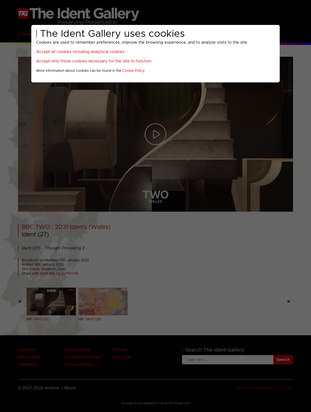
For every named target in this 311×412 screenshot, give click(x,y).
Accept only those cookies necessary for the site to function (93, 61)
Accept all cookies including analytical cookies (80, 52)
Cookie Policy (133, 71)
